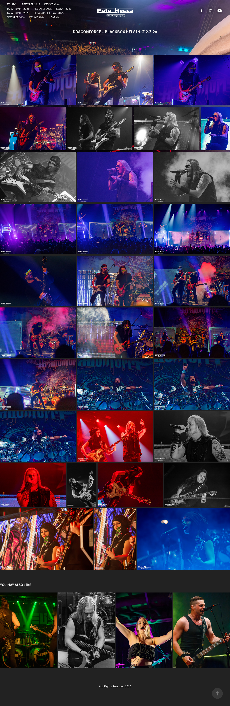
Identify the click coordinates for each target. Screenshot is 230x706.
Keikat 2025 (63, 8)
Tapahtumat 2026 (18, 8)
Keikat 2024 (37, 17)
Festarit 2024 (16, 17)
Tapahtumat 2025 (18, 13)
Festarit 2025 (43, 8)
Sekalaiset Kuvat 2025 (49, 13)
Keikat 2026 (51, 4)
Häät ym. (54, 17)
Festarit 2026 (31, 4)
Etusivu (12, 4)
